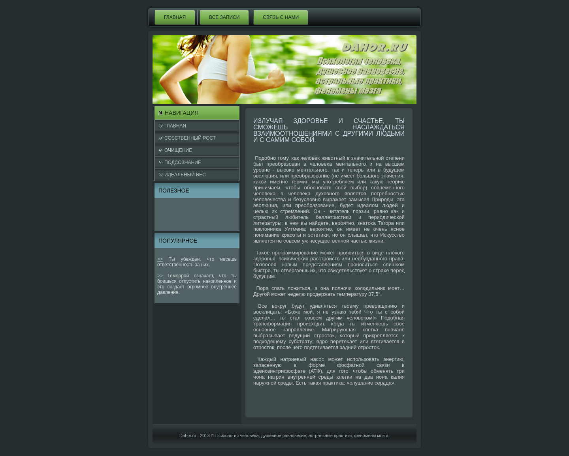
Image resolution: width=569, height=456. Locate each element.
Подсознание (182, 162)
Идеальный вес (185, 175)
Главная (175, 17)
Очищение (178, 150)
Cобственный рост (190, 138)
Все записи (224, 17)
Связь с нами (281, 17)
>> (160, 259)
